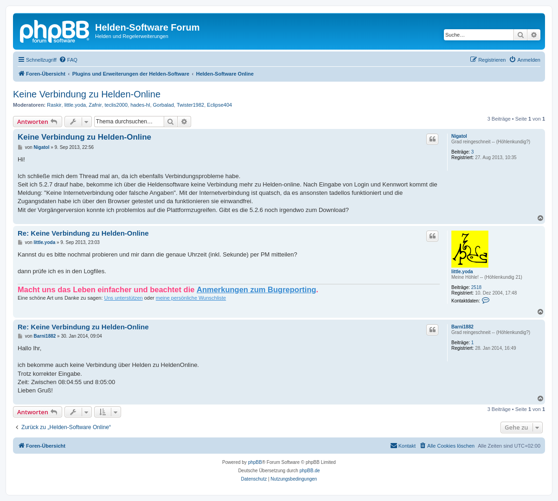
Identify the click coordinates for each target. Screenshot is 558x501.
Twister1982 (190, 105)
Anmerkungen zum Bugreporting (256, 289)
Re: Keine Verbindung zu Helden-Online (83, 233)
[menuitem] (68, 59)
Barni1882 (462, 326)
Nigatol (459, 136)
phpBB (255, 462)
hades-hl (140, 105)
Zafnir (95, 105)
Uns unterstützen (123, 298)
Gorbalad (163, 105)
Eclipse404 (219, 105)
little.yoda (75, 105)
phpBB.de (310, 470)
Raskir (54, 105)
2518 (476, 287)
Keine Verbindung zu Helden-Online (86, 94)
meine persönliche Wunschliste (191, 298)
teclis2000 (116, 105)
